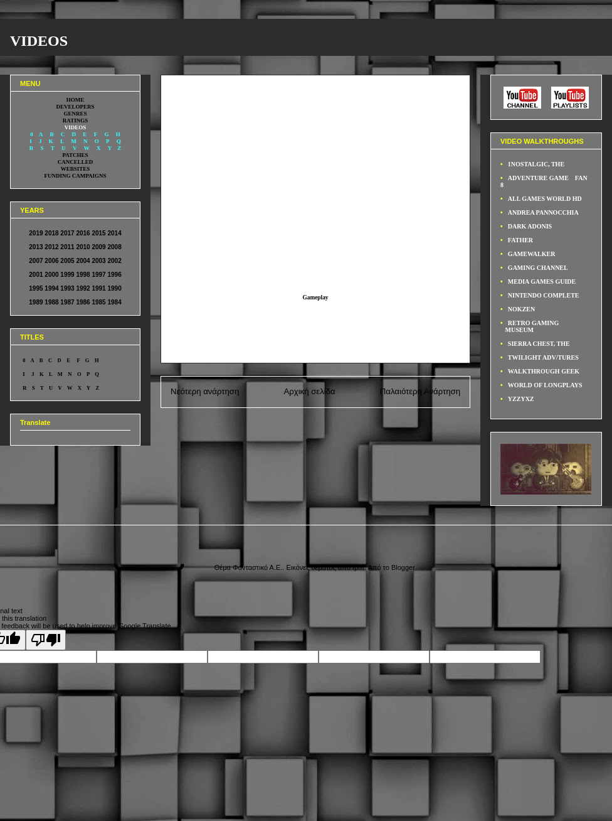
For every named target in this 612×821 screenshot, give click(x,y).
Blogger (402, 567)
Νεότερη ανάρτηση (205, 391)
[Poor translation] (46, 640)
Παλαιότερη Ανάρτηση (420, 391)
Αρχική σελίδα (309, 391)
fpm (358, 567)
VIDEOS (39, 41)
